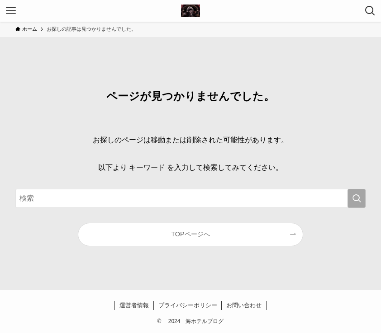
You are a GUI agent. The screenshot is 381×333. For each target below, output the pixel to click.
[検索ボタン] (370, 11)
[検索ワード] (190, 198)
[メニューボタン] (11, 11)
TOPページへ (190, 234)
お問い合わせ (244, 305)
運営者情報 (134, 305)
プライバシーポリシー (187, 305)
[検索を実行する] (357, 198)
